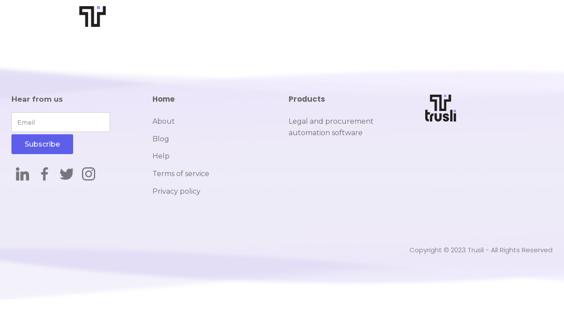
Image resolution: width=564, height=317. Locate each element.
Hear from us (37, 99)
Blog (160, 139)
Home (163, 99)
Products (307, 99)
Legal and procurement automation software (331, 127)
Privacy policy (176, 191)
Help (161, 156)
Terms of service (180, 174)
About (163, 121)
